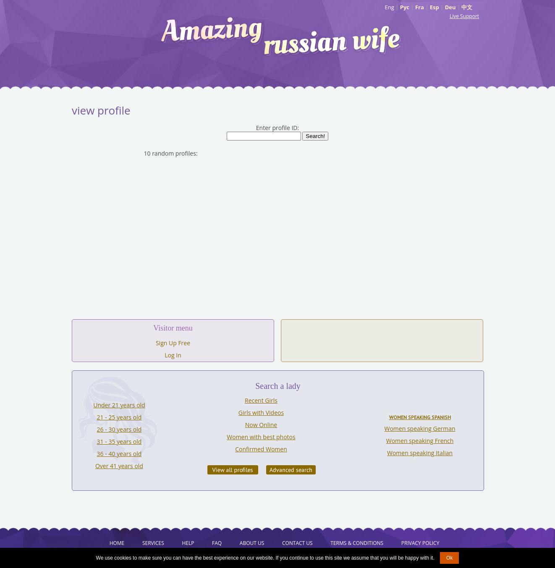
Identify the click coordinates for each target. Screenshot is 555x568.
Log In (173, 355)
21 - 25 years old (119, 417)
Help (188, 543)
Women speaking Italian (420, 453)
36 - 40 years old (119, 454)
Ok (449, 558)
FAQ (217, 543)
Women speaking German (420, 429)
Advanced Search (291, 469)
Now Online (261, 425)
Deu (450, 7)
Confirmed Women (261, 449)
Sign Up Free (173, 343)
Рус (404, 7)
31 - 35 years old (119, 442)
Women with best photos (261, 437)
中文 (466, 7)
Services (153, 543)
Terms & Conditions (356, 543)
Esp (434, 7)
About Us (252, 543)
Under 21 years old (119, 405)
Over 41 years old (119, 466)
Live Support (464, 16)
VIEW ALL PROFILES (232, 469)
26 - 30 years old (119, 429)
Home (117, 543)
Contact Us (297, 543)
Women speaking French (420, 441)
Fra (419, 7)
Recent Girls (261, 400)
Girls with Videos (261, 413)
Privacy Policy (420, 543)
